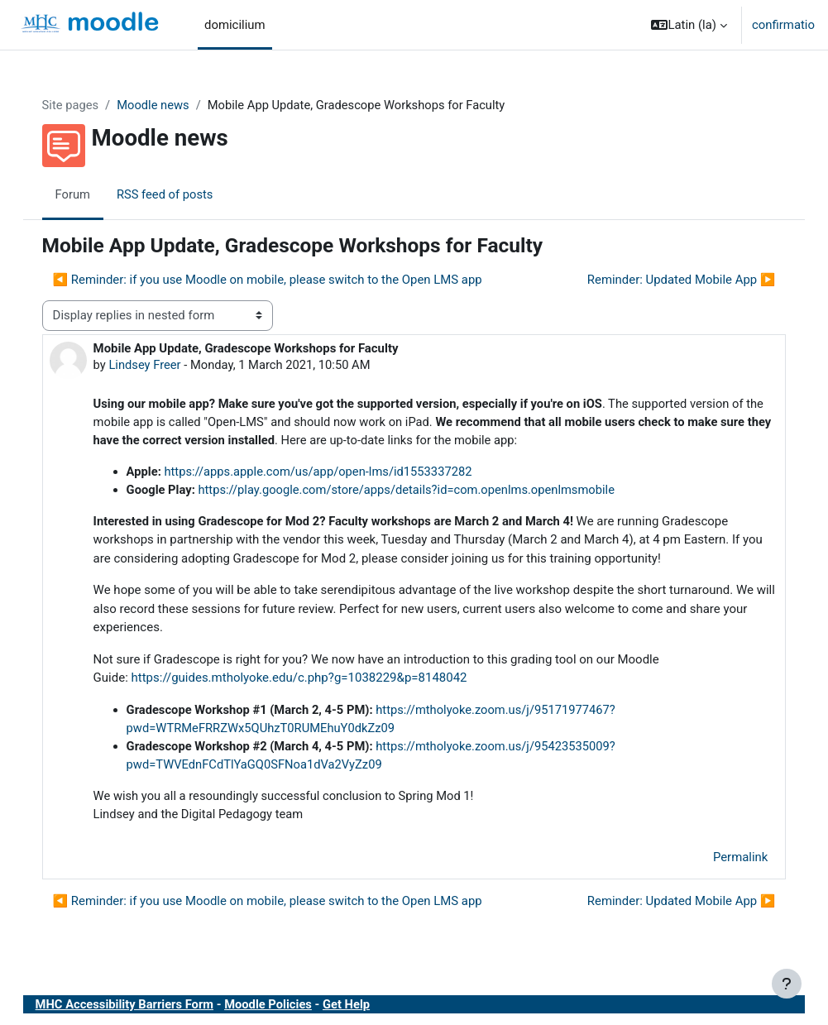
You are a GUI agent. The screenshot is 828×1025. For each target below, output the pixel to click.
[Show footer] (787, 984)
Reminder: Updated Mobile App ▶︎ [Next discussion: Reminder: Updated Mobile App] (664, 279)
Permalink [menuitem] (723, 860)
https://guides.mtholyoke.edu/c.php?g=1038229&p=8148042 (316, 680)
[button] (689, 25)
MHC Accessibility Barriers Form (142, 1007)
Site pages (87, 105)
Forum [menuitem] (90, 194)
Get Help (367, 1007)
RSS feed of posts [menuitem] (183, 194)
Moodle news (171, 105)
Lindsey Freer (162, 365)
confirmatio (783, 24)
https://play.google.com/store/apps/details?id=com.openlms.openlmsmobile (427, 491)
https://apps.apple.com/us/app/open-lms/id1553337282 (337, 473)
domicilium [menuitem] (235, 24)
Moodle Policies (288, 1007)
